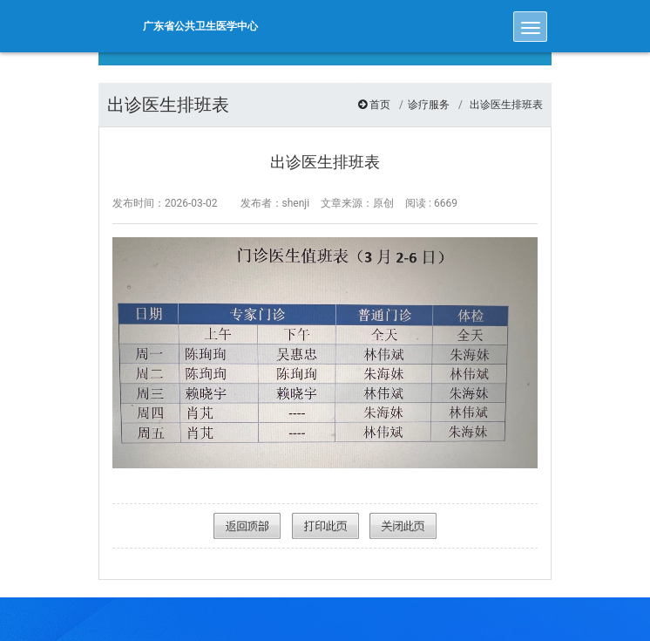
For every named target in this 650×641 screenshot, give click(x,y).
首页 (379, 105)
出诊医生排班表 (506, 105)
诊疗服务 (429, 105)
